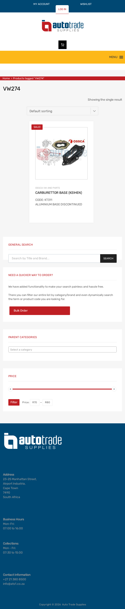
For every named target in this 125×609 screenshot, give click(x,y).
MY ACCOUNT (41, 4)
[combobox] (62, 349)
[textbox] (62, 350)
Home (6, 78)
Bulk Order (21, 310)
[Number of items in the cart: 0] (62, 44)
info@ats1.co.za (14, 584)
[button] (113, 57)
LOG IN (62, 9)
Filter (13, 402)
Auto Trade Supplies (74, 604)
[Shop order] (62, 111)
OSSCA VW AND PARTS (47, 188)
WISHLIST (86, 4)
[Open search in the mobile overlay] (62, 258)
